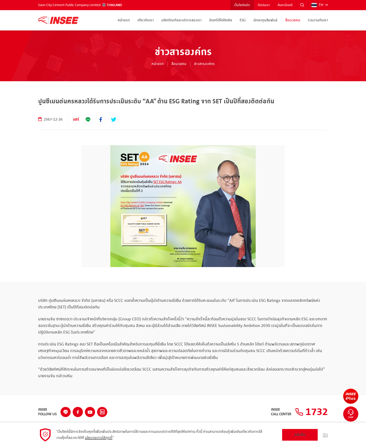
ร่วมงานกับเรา (318, 20)
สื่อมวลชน (292, 20)
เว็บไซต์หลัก (242, 5)
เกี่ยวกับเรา (146, 20)
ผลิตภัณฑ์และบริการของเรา (181, 20)
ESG (243, 20)
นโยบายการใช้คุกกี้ (98, 438)
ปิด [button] (325, 435)
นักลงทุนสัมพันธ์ (265, 20)
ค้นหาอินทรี (285, 5)
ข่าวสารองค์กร (204, 64)
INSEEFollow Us (47, 412)
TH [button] (317, 5)
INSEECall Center (281, 412)
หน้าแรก (124, 20)
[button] (302, 5)
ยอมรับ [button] (300, 435)
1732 (311, 412)
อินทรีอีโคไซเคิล (220, 20)
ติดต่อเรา (264, 5)
